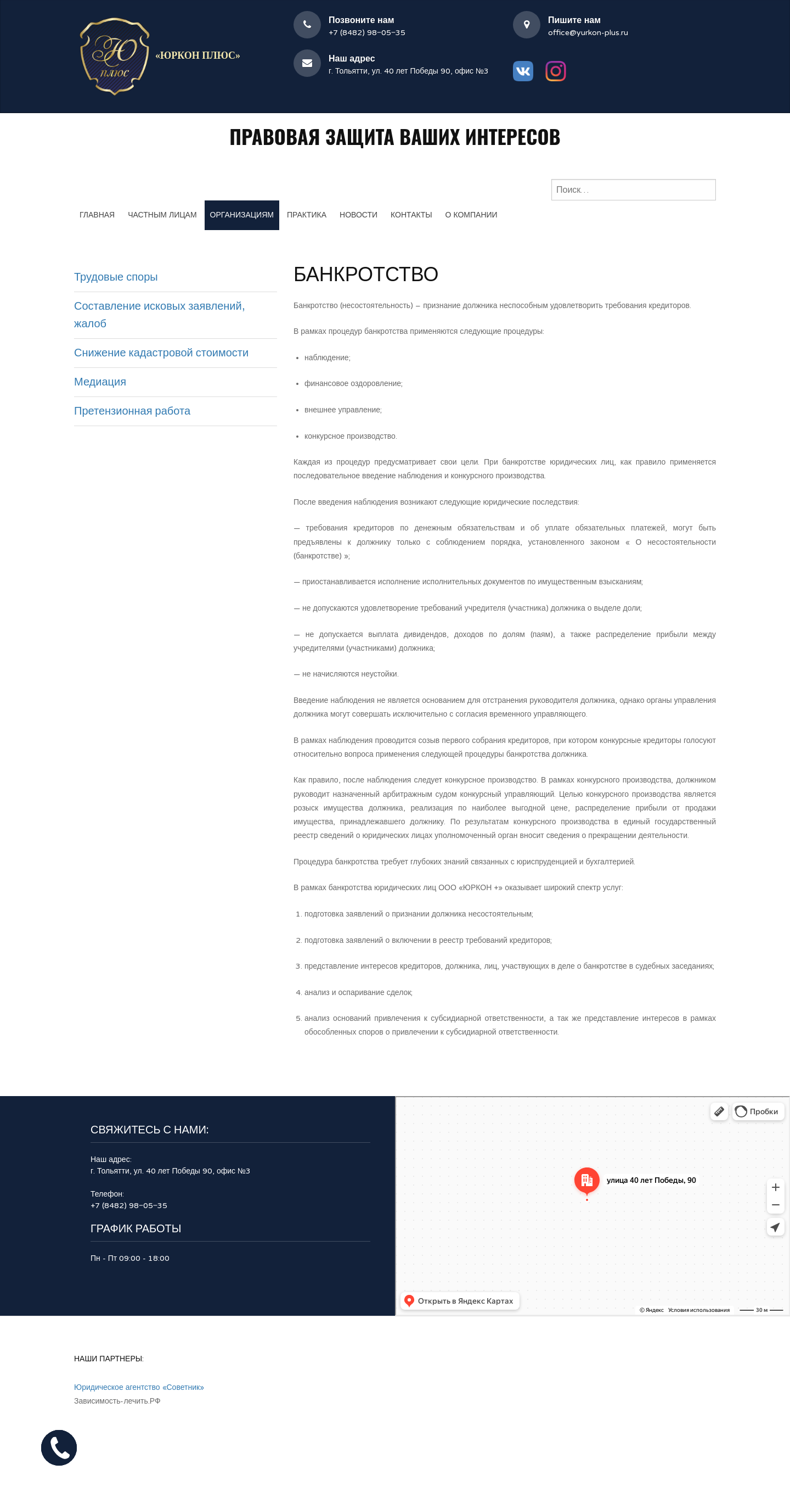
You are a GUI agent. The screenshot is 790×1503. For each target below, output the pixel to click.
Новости (358, 215)
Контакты (411, 215)
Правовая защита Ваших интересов (395, 135)
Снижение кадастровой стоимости (161, 353)
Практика (306, 215)
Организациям (242, 215)
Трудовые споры (116, 277)
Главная (97, 215)
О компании (471, 215)
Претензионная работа (132, 411)
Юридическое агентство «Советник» (139, 1387)
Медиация (100, 382)
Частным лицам (162, 215)
